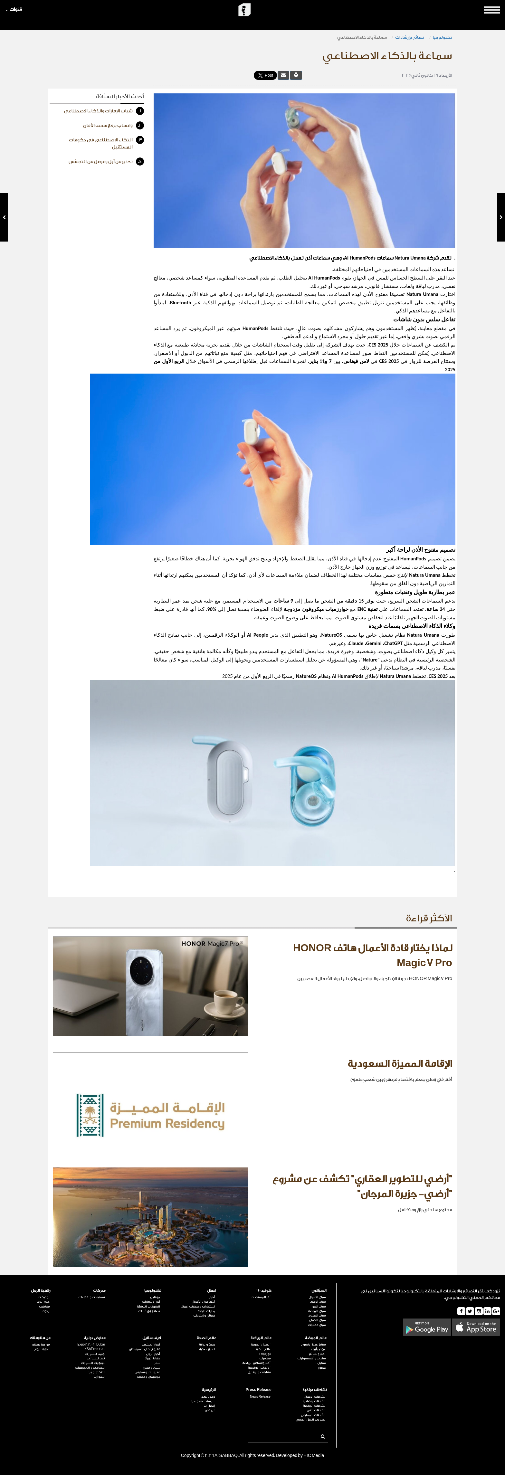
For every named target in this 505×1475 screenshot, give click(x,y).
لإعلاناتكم (208, 1396)
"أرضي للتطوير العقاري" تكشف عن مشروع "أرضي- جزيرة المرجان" (362, 1187)
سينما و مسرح (151, 1367)
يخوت (46, 1311)
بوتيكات (44, 1297)
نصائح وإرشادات (410, 37)
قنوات (13, 9)
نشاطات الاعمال (315, 1396)
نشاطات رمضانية (314, 1401)
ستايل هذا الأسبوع (313, 1344)
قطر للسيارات (96, 1358)
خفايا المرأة (152, 1358)
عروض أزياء (318, 1349)
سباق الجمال (317, 1320)
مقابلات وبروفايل (259, 1372)
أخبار (212, 1297)
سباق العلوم (317, 1315)
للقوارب (99, 1376)
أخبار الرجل (153, 1354)
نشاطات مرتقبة (314, 1390)
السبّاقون (319, 1291)
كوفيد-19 (264, 1291)
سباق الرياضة (317, 1311)
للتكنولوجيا (97, 1372)
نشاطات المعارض (313, 1415)
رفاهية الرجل (41, 1291)
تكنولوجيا (442, 37)
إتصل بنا (209, 1405)
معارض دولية (95, 1338)
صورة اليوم (42, 1349)
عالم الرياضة (261, 1338)
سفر (157, 1363)
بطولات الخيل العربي (311, 1419)
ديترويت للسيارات (93, 1363)
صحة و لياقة (207, 1344)
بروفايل (155, 1297)
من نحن (210, 1410)
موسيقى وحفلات (148, 1376)
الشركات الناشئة (148, 1306)
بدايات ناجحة (206, 1311)
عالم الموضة (316, 1338)
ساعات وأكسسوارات (311, 1358)
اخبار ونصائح (317, 1354)
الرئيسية (209, 1390)
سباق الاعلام (318, 1301)
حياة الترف (43, 1301)
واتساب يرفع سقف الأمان (113, 125)
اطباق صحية (207, 1349)
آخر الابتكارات (151, 1301)
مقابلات (44, 1306)
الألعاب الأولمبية (259, 1367)
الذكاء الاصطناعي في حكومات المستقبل (106, 143)
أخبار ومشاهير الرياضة (256, 1363)
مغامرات (265, 1358)
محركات (99, 1291)
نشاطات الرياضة (314, 1405)
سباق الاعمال (317, 1297)
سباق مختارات (317, 1325)
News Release (260, 1396)
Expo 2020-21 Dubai (91, 1344)
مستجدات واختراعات (91, 1297)
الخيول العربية (261, 1344)
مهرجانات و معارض (147, 1372)
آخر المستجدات (261, 1297)
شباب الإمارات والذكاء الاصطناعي (104, 111)
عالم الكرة (263, 1349)
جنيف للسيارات (95, 1354)
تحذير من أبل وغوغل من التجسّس (106, 161)
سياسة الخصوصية (203, 1401)
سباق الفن (318, 1306)
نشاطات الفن (316, 1410)
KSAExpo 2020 (94, 1349)
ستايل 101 (320, 1363)
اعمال (211, 1291)
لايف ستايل (151, 1338)
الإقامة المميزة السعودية (400, 1064)
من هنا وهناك (40, 1338)
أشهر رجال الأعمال (203, 1301)
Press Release (259, 1390)
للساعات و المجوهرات (90, 1367)
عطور (322, 1367)
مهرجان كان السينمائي (144, 1349)
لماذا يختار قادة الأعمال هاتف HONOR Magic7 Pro (372, 956)
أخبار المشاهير (151, 1344)
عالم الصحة (206, 1338)
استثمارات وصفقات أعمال (198, 1306)
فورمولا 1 (265, 1354)
